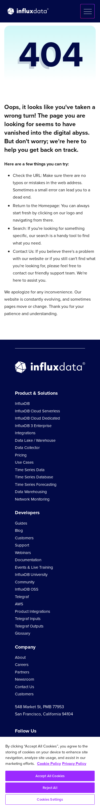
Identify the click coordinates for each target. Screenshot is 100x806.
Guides (21, 523)
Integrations (25, 433)
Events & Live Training (34, 567)
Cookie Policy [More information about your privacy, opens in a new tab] (49, 763)
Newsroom (24, 679)
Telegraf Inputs (28, 619)
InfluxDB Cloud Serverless (37, 411)
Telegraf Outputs (29, 626)
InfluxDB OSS (26, 589)
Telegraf (22, 597)
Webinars (23, 553)
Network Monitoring (32, 499)
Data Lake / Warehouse (35, 440)
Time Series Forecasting (36, 484)
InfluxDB (22, 403)
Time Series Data (30, 470)
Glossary (22, 633)
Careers (22, 665)
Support (22, 545)
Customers (24, 538)
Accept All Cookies (50, 775)
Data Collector (27, 448)
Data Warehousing (31, 492)
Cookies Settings (50, 799)
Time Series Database (34, 477)
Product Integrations (32, 611)
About (20, 657)
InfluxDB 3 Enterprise (33, 426)
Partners (22, 672)
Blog (19, 530)
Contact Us (24, 687)
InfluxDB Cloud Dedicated (37, 418)
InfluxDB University (31, 575)
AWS (19, 604)
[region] (50, 771)
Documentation (28, 560)
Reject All (50, 787)
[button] (87, 11)
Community (24, 582)
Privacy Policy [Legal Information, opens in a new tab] (74, 763)
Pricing (21, 455)
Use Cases (24, 462)
